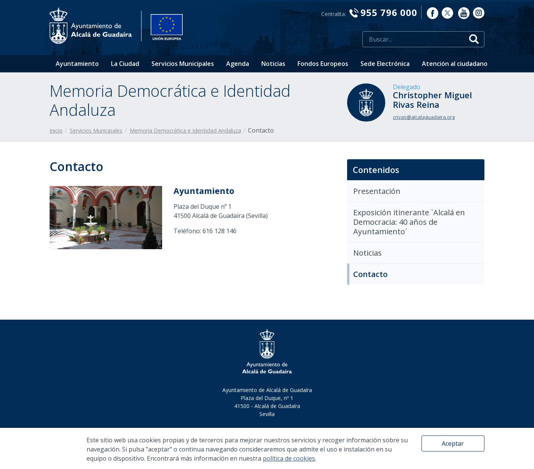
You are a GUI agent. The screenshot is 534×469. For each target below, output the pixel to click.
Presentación (376, 191)
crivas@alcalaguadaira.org (424, 117)
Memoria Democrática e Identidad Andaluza (185, 130)
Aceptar (453, 443)
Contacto (370, 274)
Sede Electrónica (385, 63)
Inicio (56, 130)
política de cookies (289, 458)
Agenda (237, 63)
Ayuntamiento (77, 63)
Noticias (273, 63)
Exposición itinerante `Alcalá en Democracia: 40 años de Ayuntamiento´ (409, 222)
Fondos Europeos (323, 63)
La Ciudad (125, 63)
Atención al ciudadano (454, 63)
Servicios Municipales (182, 63)
